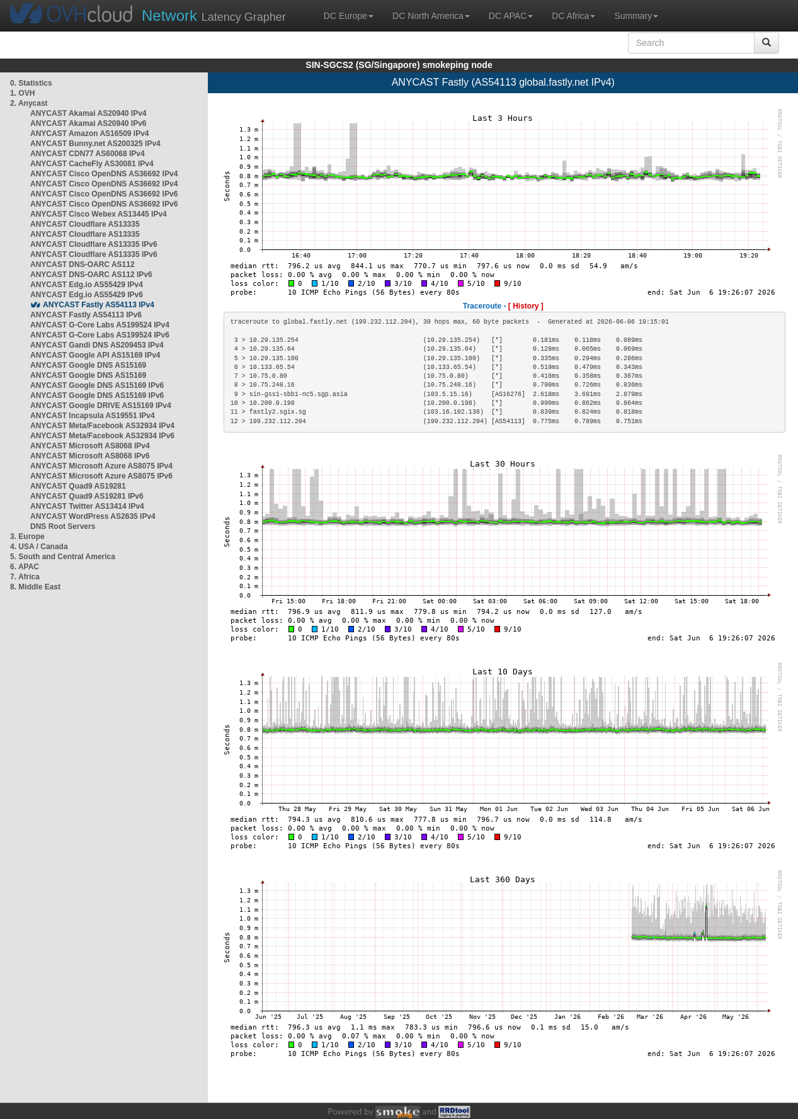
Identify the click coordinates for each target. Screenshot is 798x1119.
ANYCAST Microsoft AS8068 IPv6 (90, 456)
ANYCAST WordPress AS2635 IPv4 (93, 516)
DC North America (431, 16)
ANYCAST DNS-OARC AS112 (82, 264)
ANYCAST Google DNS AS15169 (88, 365)
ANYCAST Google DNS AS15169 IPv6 (97, 385)
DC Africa (573, 16)
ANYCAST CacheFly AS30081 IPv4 (92, 163)
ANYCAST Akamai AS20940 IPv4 (88, 113)
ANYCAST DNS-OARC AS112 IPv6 (91, 274)
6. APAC (24, 566)
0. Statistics (31, 83)
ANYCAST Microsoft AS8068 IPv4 (90, 445)
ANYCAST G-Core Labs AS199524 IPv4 (99, 325)
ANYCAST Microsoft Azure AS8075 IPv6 (101, 476)
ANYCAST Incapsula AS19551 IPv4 (92, 415)
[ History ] (526, 306)
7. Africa (25, 576)
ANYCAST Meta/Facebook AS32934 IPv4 (102, 425)
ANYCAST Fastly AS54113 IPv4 (98, 304)
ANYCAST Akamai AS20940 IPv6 (88, 123)
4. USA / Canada (39, 546)
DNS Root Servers (62, 526)
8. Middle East (35, 586)
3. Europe (27, 536)
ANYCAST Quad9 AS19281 (78, 486)
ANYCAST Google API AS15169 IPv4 (95, 355)
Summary (636, 16)
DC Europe (348, 16)
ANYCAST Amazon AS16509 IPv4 (89, 133)
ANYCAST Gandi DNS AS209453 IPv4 (97, 345)
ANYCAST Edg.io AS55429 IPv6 (86, 294)
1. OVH (22, 93)
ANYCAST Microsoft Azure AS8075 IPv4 (101, 466)
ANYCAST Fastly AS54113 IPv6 (86, 314)
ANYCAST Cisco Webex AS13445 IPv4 (98, 214)
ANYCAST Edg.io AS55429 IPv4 (86, 284)
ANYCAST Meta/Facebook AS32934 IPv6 (102, 435)
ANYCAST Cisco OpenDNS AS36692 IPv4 (104, 173)
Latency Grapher (214, 15)
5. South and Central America (62, 556)
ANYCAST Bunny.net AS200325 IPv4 (95, 143)
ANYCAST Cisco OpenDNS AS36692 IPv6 (104, 194)
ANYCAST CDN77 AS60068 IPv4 (87, 153)
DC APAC (511, 16)
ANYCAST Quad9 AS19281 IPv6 (87, 496)
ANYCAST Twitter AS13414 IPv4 (87, 506)
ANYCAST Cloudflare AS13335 (85, 224)
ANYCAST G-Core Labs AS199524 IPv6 (99, 335)
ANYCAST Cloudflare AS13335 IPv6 (93, 244)
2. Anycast (29, 103)
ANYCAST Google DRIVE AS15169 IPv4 (100, 405)
